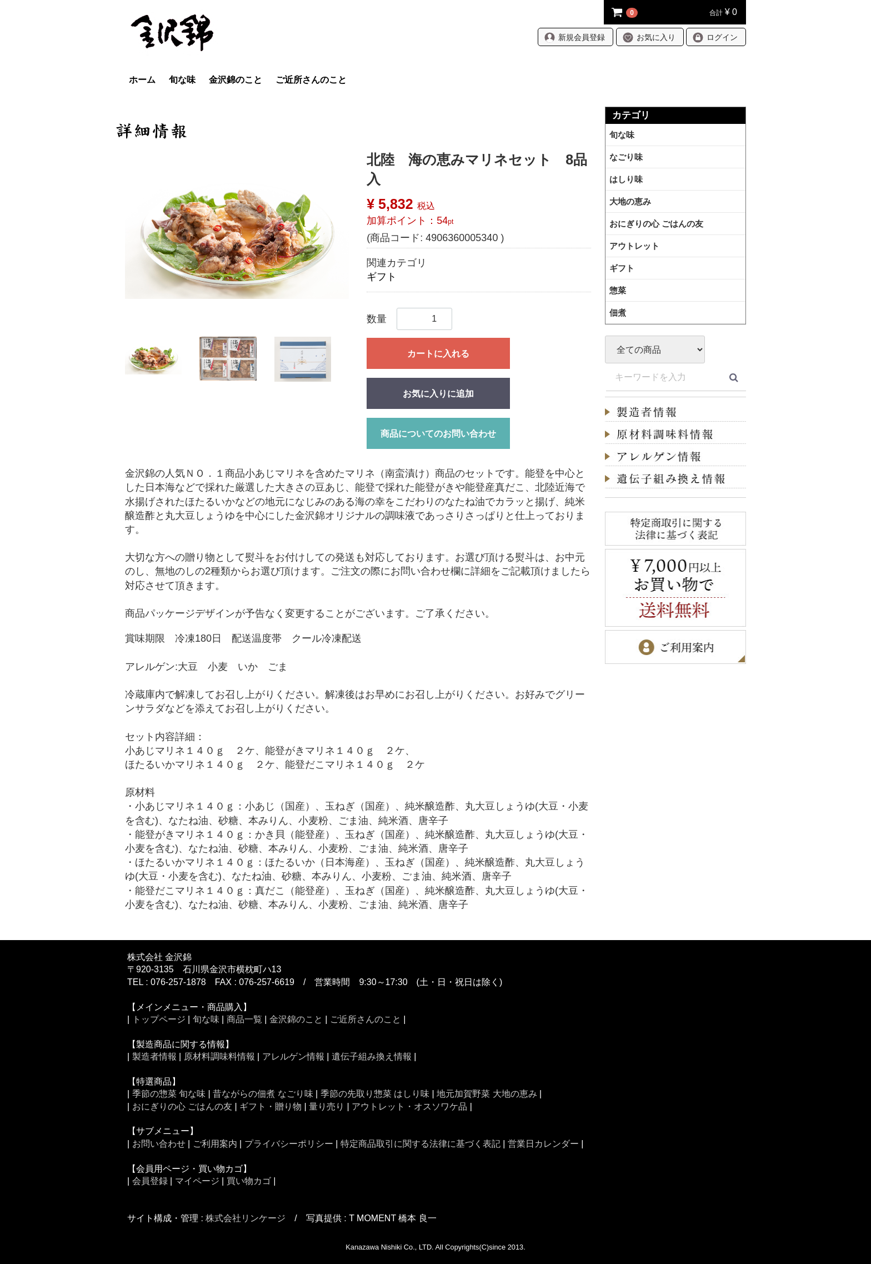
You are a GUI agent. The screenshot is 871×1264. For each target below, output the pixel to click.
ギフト (382, 276)
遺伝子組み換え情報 (372, 1056)
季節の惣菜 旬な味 (169, 1093)
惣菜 (617, 290)
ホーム (142, 79)
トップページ (159, 1019)
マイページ (197, 1181)
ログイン (715, 37)
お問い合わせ (159, 1143)
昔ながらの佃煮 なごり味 (263, 1093)
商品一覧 (244, 1019)
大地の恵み (630, 201)
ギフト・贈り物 (270, 1106)
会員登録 (150, 1181)
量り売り (326, 1106)
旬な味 (182, 79)
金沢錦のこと (235, 79)
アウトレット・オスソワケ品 (409, 1106)
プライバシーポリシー (288, 1143)
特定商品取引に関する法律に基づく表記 (420, 1143)
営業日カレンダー (543, 1143)
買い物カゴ (249, 1181)
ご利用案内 (215, 1143)
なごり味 (626, 157)
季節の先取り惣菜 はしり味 (375, 1093)
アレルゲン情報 (293, 1056)
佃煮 (617, 312)
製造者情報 (154, 1056)
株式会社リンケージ (246, 1218)
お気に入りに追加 (438, 393)
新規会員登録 (574, 37)
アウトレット (634, 246)
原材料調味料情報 (219, 1056)
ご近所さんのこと (311, 79)
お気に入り (648, 37)
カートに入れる (438, 353)
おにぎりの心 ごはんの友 (656, 223)
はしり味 (626, 179)
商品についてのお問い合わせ (438, 433)
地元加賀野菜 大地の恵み (487, 1093)
